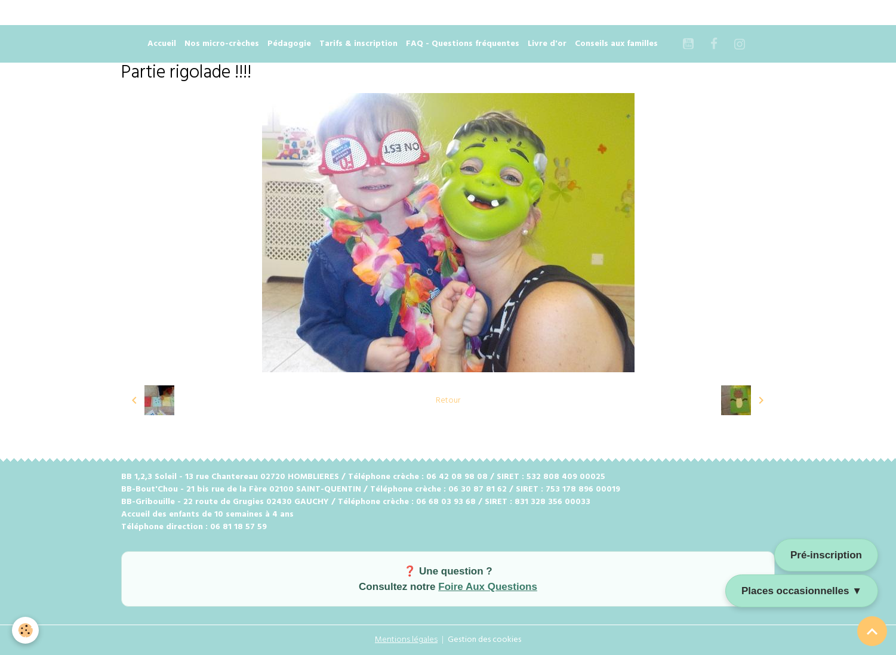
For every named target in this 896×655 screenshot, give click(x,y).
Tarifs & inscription (358, 44)
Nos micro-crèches (221, 44)
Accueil (161, 44)
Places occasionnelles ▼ (801, 591)
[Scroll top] (872, 631)
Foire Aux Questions (487, 586)
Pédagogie (289, 44)
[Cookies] (25, 630)
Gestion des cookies (484, 640)
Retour (448, 400)
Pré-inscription (826, 555)
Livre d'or (547, 44)
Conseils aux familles (616, 44)
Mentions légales (406, 640)
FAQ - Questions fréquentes (462, 44)
